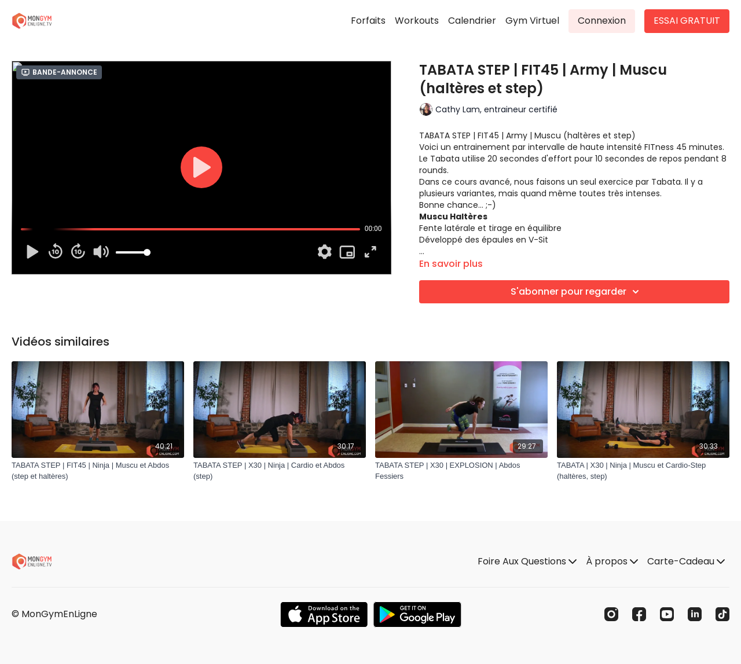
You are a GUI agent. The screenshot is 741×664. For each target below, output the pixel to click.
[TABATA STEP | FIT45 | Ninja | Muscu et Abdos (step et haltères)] (98, 471)
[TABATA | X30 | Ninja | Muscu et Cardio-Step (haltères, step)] (643, 471)
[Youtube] (667, 614)
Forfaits (368, 20)
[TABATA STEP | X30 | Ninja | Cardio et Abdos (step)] (279, 471)
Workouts (417, 20)
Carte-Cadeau (686, 561)
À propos (612, 561)
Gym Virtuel (532, 20)
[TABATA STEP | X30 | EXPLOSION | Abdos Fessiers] (461, 471)
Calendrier (472, 20)
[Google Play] (417, 614)
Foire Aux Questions (527, 561)
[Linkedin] (695, 614)
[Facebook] (639, 614)
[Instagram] (611, 614)
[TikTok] (722, 614)
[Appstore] (324, 614)
